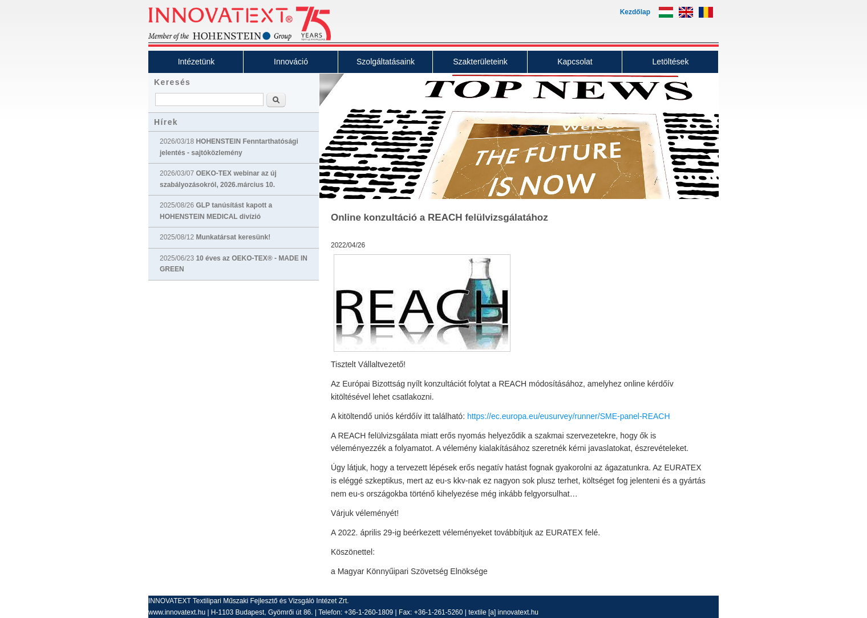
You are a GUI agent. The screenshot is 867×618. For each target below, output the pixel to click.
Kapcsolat (574, 61)
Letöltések (671, 61)
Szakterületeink (480, 61)
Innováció (291, 61)
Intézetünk (196, 61)
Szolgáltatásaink (385, 61)
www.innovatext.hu (176, 612)
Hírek (166, 122)
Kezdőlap (635, 12)
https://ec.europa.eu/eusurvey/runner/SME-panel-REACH (568, 416)
